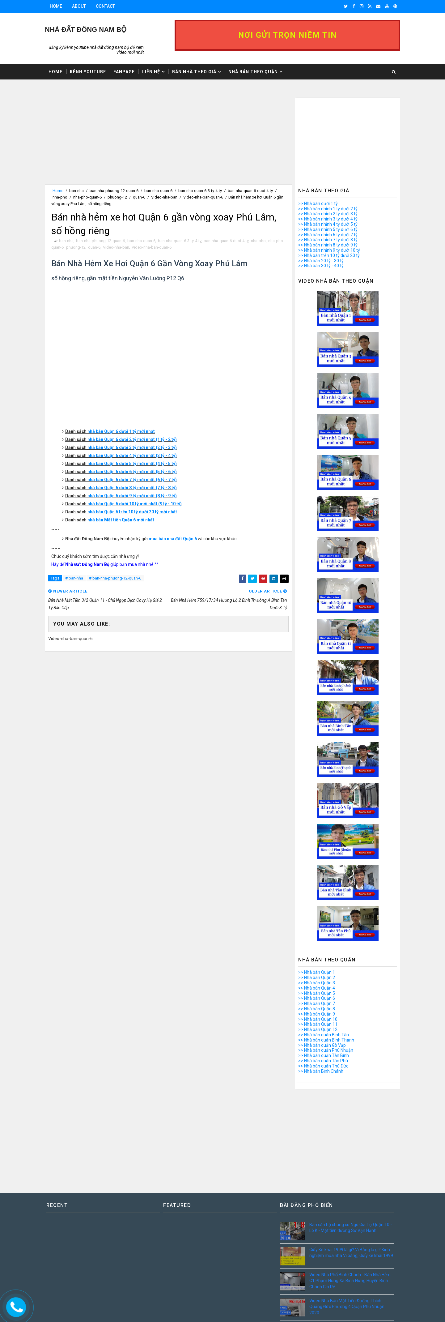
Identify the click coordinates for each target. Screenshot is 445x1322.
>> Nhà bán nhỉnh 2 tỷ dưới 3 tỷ (328, 213)
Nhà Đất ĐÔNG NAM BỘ (85, 29)
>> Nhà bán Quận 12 (317, 1029)
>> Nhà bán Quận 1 (316, 972)
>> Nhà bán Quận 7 (316, 1003)
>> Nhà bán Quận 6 (316, 998)
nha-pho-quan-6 (87, 197)
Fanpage (124, 71)
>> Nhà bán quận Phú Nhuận (325, 1050)
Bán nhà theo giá (194, 71)
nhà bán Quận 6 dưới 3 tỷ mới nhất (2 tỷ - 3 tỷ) (132, 447)
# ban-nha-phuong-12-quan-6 (115, 578)
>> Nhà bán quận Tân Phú (323, 1060)
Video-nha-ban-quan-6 (203, 197)
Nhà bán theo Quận (253, 71)
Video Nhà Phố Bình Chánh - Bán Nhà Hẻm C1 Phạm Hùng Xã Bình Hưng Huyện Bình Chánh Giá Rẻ (350, 1280)
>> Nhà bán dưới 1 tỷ (318, 203)
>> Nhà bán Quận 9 (316, 1014)
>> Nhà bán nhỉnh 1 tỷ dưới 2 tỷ (328, 208)
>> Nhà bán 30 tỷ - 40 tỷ (321, 265)
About (79, 6)
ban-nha (76, 190)
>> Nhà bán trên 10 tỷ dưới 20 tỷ (329, 255)
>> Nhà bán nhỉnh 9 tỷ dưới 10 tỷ (329, 250)
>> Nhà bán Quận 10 (317, 1019)
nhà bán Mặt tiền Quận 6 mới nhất (120, 519)
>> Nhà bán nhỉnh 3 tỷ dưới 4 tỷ (328, 218)
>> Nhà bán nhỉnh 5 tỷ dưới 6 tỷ (328, 229)
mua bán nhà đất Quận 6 (173, 538)
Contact (105, 6)
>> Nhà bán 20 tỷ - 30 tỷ (321, 260)
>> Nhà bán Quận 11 (317, 1024)
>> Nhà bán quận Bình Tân (323, 1034)
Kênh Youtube (88, 71)
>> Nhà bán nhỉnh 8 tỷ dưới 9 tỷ (328, 244)
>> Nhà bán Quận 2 (316, 977)
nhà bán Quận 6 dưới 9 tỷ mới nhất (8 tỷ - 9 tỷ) (132, 495)
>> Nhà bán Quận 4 (316, 988)
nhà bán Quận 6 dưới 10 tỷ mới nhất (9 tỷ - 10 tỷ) (134, 503)
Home (56, 6)
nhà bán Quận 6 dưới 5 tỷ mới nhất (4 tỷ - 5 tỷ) (132, 463)
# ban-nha (74, 578)
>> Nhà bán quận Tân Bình (323, 1055)
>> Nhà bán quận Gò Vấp (322, 1045)
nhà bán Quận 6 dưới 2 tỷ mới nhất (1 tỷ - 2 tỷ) (132, 439)
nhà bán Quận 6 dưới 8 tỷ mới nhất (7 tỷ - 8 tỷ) (132, 487)
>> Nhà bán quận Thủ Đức (323, 1065)
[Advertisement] (168, 141)
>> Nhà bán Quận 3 (316, 982)
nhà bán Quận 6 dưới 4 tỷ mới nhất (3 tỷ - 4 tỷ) (132, 455)
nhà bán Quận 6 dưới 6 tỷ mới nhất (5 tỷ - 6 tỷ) (132, 471)
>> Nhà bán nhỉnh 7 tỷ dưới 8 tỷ (328, 239)
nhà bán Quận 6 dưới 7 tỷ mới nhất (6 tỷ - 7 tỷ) (132, 479)
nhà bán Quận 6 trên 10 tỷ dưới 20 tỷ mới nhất (132, 511)
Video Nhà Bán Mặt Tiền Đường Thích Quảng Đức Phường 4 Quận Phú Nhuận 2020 (346, 1306)
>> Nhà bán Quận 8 (316, 1008)
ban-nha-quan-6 (158, 190)
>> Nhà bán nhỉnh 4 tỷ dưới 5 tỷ (328, 224)
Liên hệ (151, 71)
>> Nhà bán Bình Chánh (320, 1071)
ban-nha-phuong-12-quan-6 (114, 190)
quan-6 (139, 197)
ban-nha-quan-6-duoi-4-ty (250, 190)
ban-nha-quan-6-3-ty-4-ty (200, 190)
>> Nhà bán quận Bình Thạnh (326, 1039)
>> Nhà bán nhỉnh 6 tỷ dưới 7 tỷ (328, 234)
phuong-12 (117, 197)
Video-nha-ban (164, 197)
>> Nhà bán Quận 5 (316, 993)
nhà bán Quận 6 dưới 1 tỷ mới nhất (121, 431)
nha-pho (60, 197)
